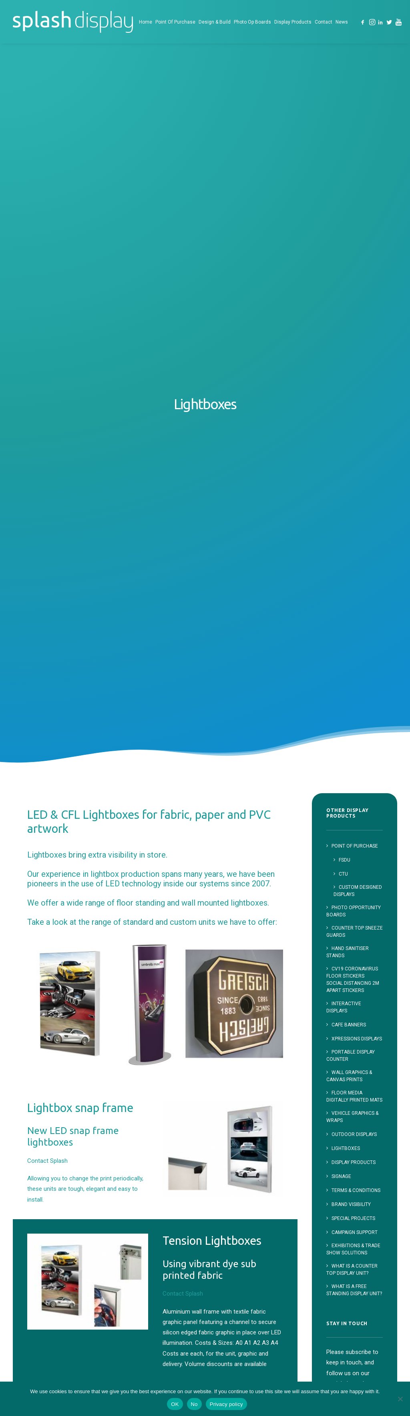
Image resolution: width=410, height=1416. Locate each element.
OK (175, 1404)
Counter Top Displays (259, 1282)
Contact (323, 22)
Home (145, 22)
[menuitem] (145, 22)
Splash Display (243, 1234)
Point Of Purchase (175, 22)
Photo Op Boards (252, 22)
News (342, 22)
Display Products (293, 22)
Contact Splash (54, 550)
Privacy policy (226, 1404)
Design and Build (245, 1317)
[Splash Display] (73, 22)
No (194, 1404)
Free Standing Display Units (256, 1264)
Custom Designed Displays (251, 1299)
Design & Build (215, 22)
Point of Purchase (248, 1248)
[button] (363, 22)
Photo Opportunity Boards (246, 1333)
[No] (400, 1399)
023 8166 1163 (346, 1232)
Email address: (354, 899)
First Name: (342, 858)
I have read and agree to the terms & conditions (352, 936)
